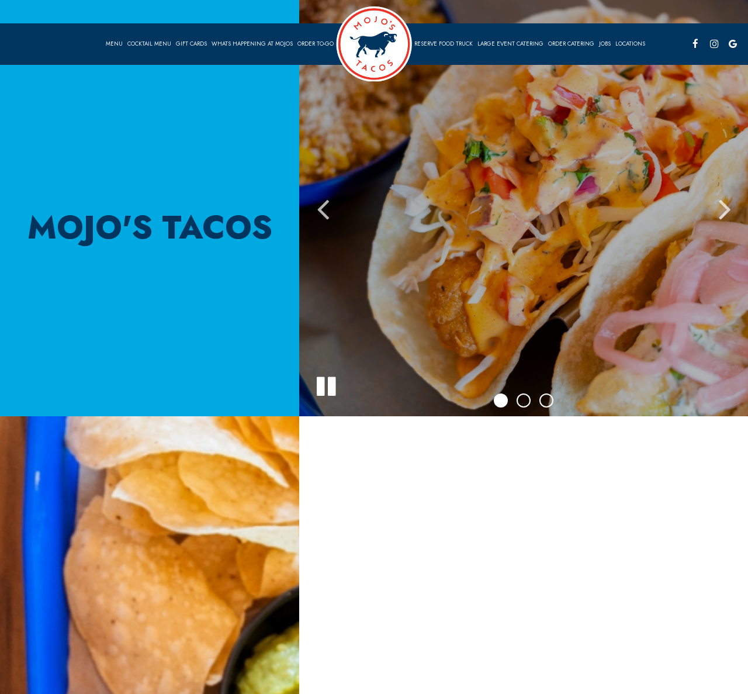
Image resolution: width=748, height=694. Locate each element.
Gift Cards (191, 44)
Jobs (605, 44)
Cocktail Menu (149, 44)
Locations (630, 44)
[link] (374, 43)
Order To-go (315, 44)
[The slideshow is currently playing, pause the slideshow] (325, 384)
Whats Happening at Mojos (252, 44)
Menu (114, 44)
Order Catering (571, 44)
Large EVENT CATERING (510, 44)
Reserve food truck (443, 44)
